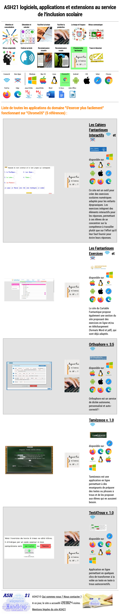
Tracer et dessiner (95, 48)
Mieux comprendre (9, 48)
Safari (98, 74)
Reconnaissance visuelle (43, 49)
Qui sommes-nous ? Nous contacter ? (62, 596)
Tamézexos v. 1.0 (101, 420)
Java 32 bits (29, 88)
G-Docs (61, 88)
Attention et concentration (9, 25)
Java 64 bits (39, 88)
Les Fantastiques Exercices (101, 251)
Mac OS (43, 74)
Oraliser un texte (26, 48)
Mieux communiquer (95, 24)
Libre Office (72, 88)
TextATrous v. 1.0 (101, 512)
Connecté (6, 74)
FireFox (6, 88)
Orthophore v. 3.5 (101, 344)
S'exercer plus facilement (78, 49)
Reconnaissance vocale (61, 49)
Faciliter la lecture (43, 24)
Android (75, 74)
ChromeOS (65, 74)
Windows (32, 74)
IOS (86, 74)
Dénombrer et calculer (26, 25)
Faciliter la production (61, 25)
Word (50, 88)
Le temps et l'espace (78, 24)
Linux (54, 74)
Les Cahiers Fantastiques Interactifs (98, 130)
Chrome (108, 74)
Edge (17, 88)
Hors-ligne (17, 74)
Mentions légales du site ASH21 (49, 609)
